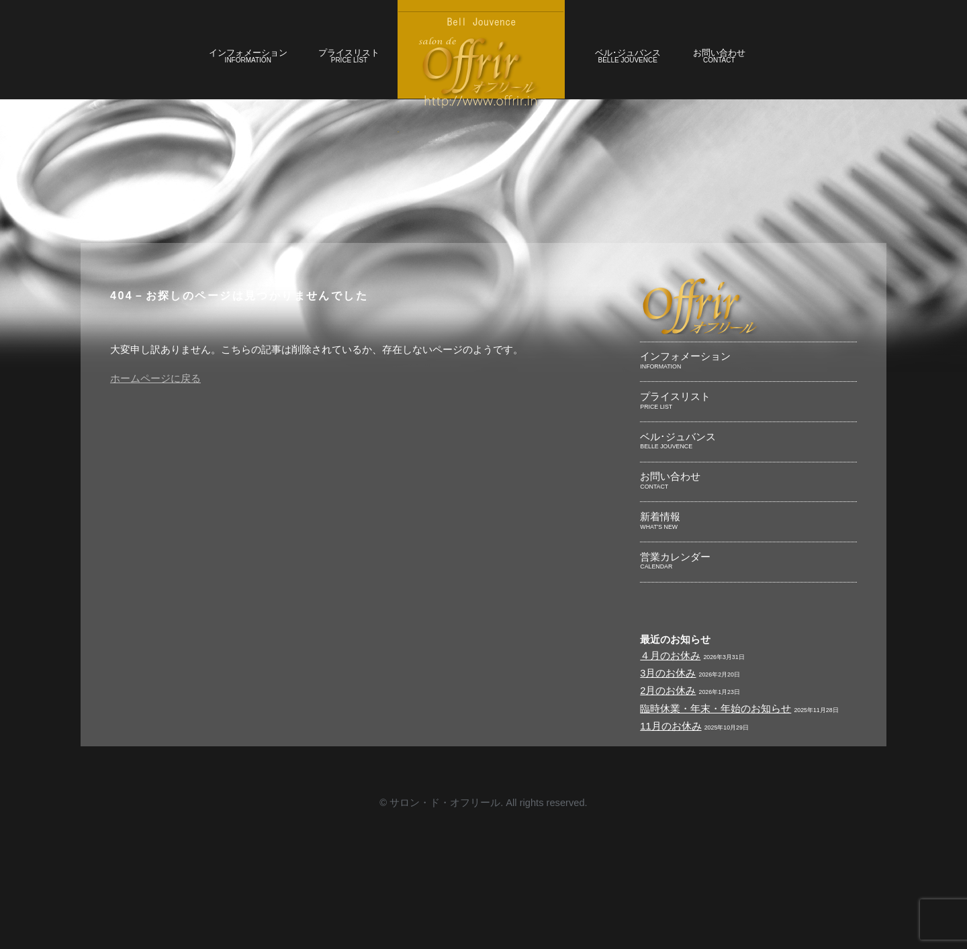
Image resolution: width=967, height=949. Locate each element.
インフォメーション (206, 67)
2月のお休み (672, 805)
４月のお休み (674, 763)
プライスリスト (324, 67)
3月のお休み (672, 784)
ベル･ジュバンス (653, 67)
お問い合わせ (762, 67)
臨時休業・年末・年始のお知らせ (725, 827)
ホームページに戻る (167, 447)
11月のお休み (675, 847)
